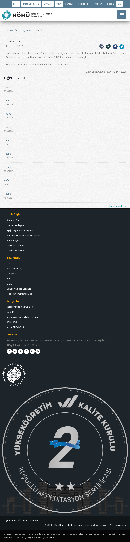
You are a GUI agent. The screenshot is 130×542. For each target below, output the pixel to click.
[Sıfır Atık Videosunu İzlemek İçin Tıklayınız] (48, 4)
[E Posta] (118, 525)
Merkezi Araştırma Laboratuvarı (22, 317)
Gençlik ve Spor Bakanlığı (19, 288)
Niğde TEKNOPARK (16, 327)
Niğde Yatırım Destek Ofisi (19, 293)
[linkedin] (32, 351)
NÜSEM (10, 312)
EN (119, 3)
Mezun (98, 3)
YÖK (9, 263)
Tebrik (7, 100)
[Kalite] (16, 4)
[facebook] (9, 351)
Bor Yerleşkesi (14, 240)
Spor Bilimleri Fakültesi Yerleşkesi (24, 235)
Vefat (7, 180)
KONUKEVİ (12, 322)
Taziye (7, 87)
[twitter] (14, 351)
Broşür (69, 3)
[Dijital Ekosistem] (31, 4)
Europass (11, 273)
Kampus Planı (14, 220)
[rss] (37, 351)
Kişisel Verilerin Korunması (20, 306)
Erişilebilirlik (83, 3)
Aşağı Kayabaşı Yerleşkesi (20, 230)
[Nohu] (65, 520)
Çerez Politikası (49, 537)
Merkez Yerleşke (15, 225)
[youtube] (20, 351)
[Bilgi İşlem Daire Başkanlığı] (71, 525)
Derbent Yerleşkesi (16, 245)
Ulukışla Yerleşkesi (16, 250)
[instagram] (26, 351)
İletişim (110, 3)
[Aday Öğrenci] (59, 4)
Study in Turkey (14, 268)
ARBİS (10, 278)
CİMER (10, 283)
